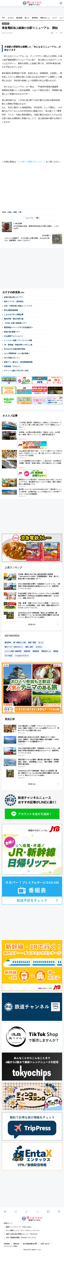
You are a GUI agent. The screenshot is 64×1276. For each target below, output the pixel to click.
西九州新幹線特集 (11, 310)
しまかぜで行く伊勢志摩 (13, 314)
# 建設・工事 (17, 212)
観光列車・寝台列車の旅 (13, 319)
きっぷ (41, 642)
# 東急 (9, 212)
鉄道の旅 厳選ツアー (12, 332)
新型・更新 (32, 642)
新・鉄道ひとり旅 (20, 642)
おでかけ (11, 18)
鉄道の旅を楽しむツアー (13, 297)
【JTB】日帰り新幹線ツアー (15, 323)
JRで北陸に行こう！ (12, 358)
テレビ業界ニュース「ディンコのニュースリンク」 (23, 1230)
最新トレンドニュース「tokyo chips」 (19, 1227)
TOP (3, 18)
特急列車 (27, 651)
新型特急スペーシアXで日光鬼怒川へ (18, 327)
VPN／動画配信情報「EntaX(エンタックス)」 (21, 1237)
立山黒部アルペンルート (13, 336)
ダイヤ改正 (8, 656)
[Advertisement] (32, 190)
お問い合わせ (44, 1244)
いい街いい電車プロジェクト (31, 162)
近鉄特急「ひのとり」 (13, 366)
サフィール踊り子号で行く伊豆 (16, 371)
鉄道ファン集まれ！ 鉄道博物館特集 (18, 362)
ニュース (5, 23)
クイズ (54, 18)
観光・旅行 (29, 647)
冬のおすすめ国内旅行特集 (14, 349)
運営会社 (16, 1244)
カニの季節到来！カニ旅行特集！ (17, 353)
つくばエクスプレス (22, 656)
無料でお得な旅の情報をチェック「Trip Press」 (22, 1234)
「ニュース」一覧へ (32, 218)
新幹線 (55, 651)
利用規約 (7, 1244)
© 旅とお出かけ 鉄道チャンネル (32, 1249)
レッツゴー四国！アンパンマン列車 (18, 340)
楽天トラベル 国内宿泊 (13, 301)
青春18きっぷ (44, 18)
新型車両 (35, 18)
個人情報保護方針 (29, 1244)
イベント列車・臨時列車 (13, 651)
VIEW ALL (32, 624)
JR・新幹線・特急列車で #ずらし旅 (18, 345)
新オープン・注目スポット (14, 647)
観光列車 (8, 642)
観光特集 (19, 18)
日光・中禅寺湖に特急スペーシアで (18, 306)
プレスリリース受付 (10, 1246)
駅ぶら (27, 18)
